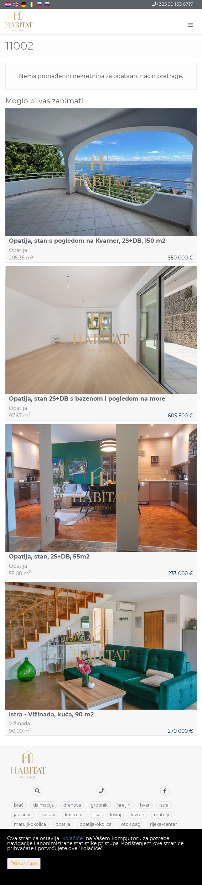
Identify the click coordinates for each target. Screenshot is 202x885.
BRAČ (19, 805)
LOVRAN (137, 814)
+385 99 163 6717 (172, 4)
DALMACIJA (43, 805)
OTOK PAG (130, 824)
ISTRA (164, 805)
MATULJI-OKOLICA (30, 824)
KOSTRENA (74, 814)
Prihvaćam (23, 863)
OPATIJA (63, 824)
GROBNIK (99, 805)
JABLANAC (23, 814)
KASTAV (48, 814)
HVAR (145, 805)
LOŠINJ (115, 814)
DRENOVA (72, 805)
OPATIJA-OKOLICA (96, 824)
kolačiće (72, 838)
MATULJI (161, 814)
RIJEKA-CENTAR (163, 824)
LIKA (96, 814)
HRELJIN (123, 805)
